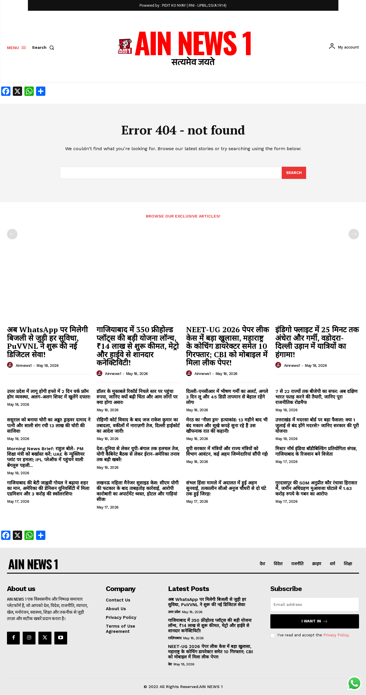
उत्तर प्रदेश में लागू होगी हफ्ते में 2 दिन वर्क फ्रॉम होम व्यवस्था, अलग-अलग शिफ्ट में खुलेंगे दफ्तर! (48, 394)
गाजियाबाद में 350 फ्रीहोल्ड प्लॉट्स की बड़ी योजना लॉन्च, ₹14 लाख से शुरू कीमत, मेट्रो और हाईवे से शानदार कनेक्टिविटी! (138, 345)
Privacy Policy (335, 635)
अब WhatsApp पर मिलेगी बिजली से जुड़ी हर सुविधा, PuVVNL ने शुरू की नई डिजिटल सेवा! (47, 341)
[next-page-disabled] (354, 234)
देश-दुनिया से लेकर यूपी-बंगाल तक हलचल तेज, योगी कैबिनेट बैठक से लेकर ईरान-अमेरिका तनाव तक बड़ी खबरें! (138, 454)
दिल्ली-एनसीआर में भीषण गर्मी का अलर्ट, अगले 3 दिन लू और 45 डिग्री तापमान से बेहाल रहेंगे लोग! (227, 397)
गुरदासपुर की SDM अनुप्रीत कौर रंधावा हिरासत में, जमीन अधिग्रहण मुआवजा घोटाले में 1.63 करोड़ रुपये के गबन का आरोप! (316, 488)
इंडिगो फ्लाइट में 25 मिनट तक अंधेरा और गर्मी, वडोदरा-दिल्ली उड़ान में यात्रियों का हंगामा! (317, 341)
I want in (314, 621)
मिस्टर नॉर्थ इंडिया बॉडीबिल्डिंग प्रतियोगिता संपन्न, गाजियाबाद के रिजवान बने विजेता (316, 451)
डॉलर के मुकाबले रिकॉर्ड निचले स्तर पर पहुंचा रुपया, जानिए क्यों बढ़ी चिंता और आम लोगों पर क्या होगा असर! (137, 397)
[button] (44, 47)
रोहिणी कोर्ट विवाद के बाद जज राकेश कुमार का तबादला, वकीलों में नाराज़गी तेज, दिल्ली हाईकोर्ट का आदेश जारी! (138, 425)
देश (170, 664)
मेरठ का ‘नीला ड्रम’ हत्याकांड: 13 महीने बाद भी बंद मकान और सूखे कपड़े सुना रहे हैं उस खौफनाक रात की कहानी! (226, 425)
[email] (314, 604)
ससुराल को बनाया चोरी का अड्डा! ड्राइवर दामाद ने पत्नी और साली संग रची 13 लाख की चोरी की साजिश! (48, 425)
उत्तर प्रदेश (174, 612)
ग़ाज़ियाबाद (174, 638)
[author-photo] (11, 365)
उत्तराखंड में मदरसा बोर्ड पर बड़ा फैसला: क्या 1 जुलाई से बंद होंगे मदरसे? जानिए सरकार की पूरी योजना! (317, 425)
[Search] (294, 173)
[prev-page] (12, 234)
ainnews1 (24, 365)
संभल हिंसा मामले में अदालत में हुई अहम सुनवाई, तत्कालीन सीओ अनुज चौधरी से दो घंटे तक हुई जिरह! (226, 488)
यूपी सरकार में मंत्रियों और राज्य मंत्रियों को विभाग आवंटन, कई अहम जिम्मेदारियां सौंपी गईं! (227, 451)
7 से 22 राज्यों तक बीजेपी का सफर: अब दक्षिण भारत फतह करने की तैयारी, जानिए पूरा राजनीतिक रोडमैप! (316, 397)
